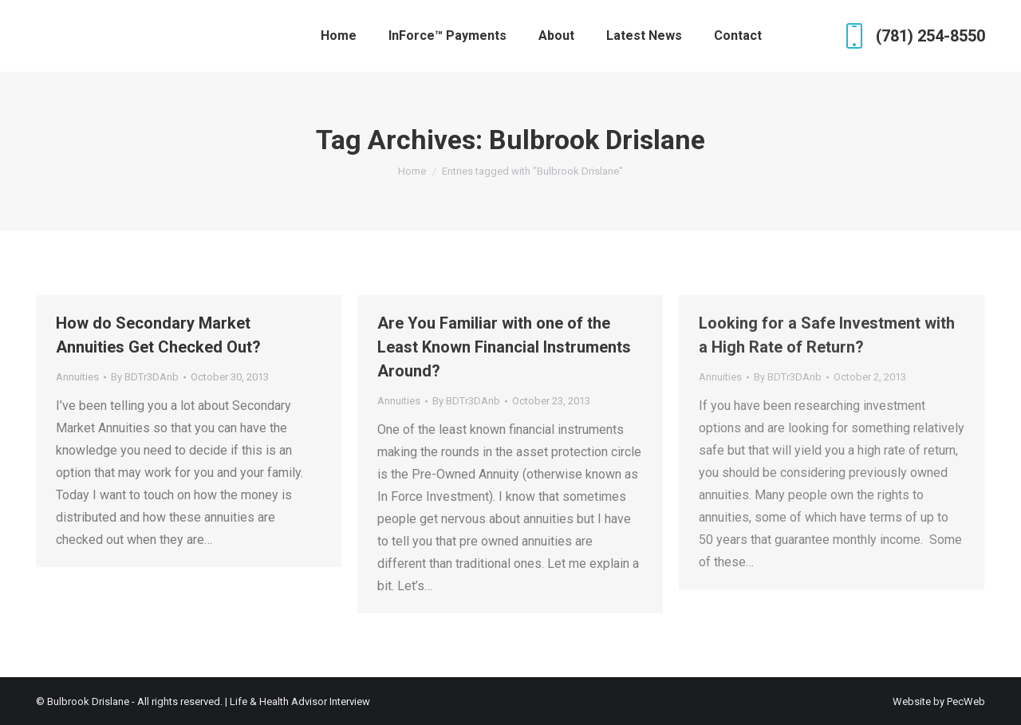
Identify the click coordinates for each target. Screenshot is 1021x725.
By (145, 377)
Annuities (77, 377)
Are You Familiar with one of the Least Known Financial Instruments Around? (504, 346)
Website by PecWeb (939, 701)
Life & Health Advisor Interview (300, 701)
